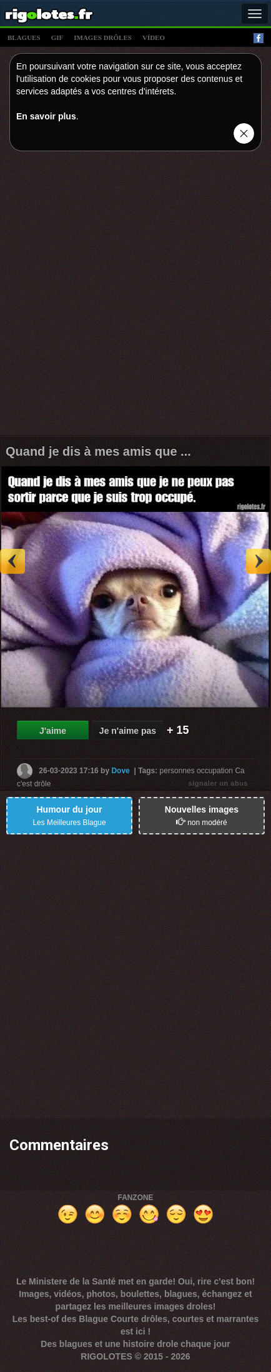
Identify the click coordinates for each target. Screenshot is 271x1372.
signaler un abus (218, 783)
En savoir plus (46, 116)
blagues (24, 37)
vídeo (153, 37)
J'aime (52, 731)
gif (57, 37)
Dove (120, 770)
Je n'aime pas (127, 731)
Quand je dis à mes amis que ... (98, 451)
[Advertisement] (135, 296)
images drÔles (103, 37)
